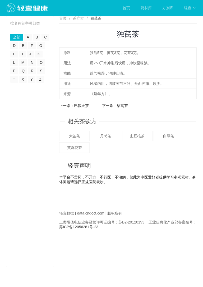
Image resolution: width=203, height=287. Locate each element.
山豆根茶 (137, 136)
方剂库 (167, 8)
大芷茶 (74, 136)
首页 (126, 8)
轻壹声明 (79, 165)
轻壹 (190, 8)
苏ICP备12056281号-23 (78, 227)
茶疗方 (78, 18)
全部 (16, 37)
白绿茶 (168, 136)
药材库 (146, 8)
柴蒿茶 (122, 106)
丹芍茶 (105, 136)
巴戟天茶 (81, 106)
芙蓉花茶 (74, 147)
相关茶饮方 (82, 121)
